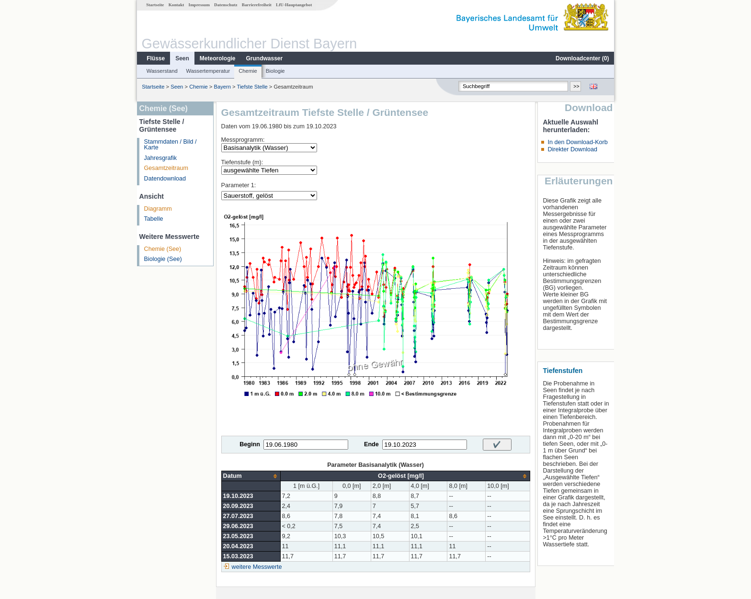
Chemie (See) (163, 249)
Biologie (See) (163, 259)
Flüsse (156, 58)
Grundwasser (264, 58)
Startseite (155, 4)
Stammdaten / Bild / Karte (170, 144)
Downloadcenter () (582, 58)
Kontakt (176, 4)
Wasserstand (162, 71)
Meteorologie (218, 58)
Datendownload (165, 178)
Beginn (249, 444)
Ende (371, 444)
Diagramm (158, 208)
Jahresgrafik (160, 158)
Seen (182, 58)
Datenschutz (226, 4)
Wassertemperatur (208, 71)
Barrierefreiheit (257, 4)
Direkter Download (572, 149)
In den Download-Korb (577, 142)
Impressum (199, 4)
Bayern (222, 87)
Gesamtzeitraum (166, 168)
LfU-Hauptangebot (294, 4)
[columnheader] (250, 476)
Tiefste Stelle (252, 87)
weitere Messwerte (257, 567)
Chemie (248, 71)
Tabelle (153, 218)
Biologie (275, 71)
